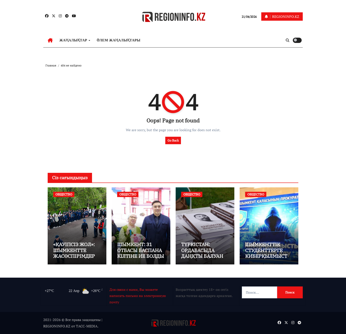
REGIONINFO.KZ (56, 326)
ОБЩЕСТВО (63, 194)
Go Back (173, 140)
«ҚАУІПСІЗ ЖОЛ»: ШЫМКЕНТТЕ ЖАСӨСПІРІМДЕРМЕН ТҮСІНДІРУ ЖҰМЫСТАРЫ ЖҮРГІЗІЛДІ (76, 259)
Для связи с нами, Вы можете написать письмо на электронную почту (137, 295)
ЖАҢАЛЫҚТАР (73, 40)
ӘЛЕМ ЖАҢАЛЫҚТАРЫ (118, 40)
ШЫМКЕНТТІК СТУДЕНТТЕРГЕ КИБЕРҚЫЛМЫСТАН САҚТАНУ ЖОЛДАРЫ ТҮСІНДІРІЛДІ (267, 259)
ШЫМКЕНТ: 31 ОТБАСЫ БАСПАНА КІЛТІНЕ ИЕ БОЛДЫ (140, 250)
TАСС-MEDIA (87, 326)
